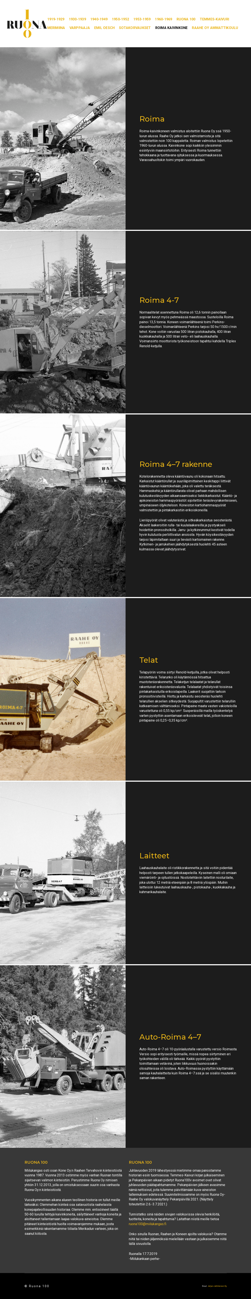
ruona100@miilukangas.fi (147, 1224)
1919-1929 (56, 19)
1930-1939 (77, 19)
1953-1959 (142, 19)
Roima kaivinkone (171, 28)
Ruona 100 (186, 19)
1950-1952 (120, 19)
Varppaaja (79, 28)
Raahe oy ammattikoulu (215, 28)
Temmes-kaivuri (214, 19)
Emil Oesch (104, 28)
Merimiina (56, 28)
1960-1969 (163, 19)
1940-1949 (99, 19)
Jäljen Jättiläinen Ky (217, 1286)
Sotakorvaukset (135, 28)
